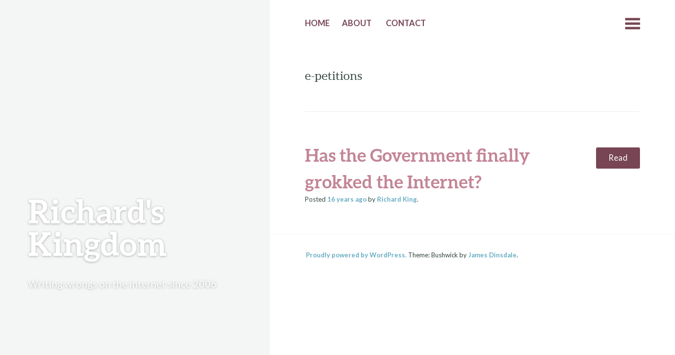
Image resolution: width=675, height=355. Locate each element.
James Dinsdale (492, 255)
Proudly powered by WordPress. (356, 255)
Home (317, 23)
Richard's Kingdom (97, 227)
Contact (406, 23)
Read (618, 158)
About (357, 23)
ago (347, 199)
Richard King (397, 199)
